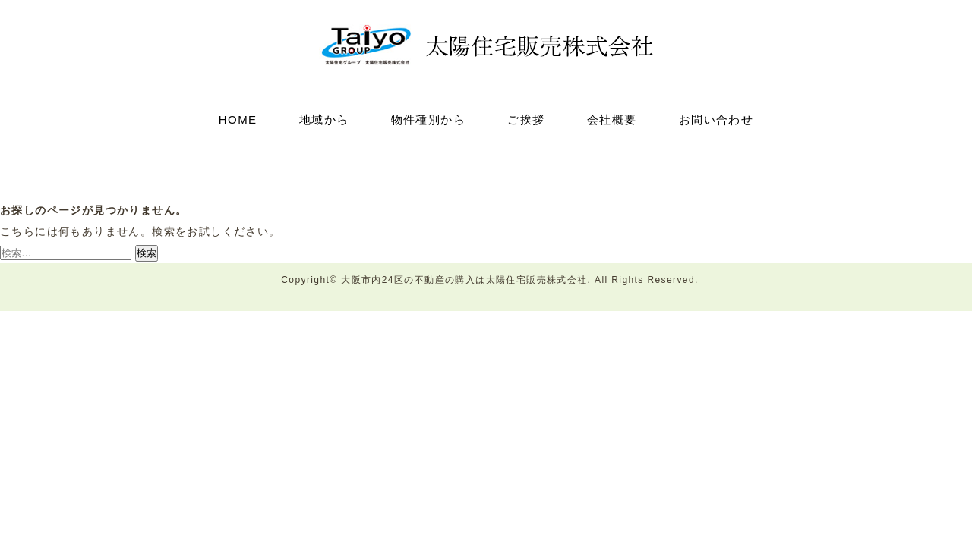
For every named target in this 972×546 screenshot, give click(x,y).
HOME (238, 119)
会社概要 (612, 119)
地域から (324, 119)
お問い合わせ (716, 119)
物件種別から (428, 119)
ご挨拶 (525, 119)
